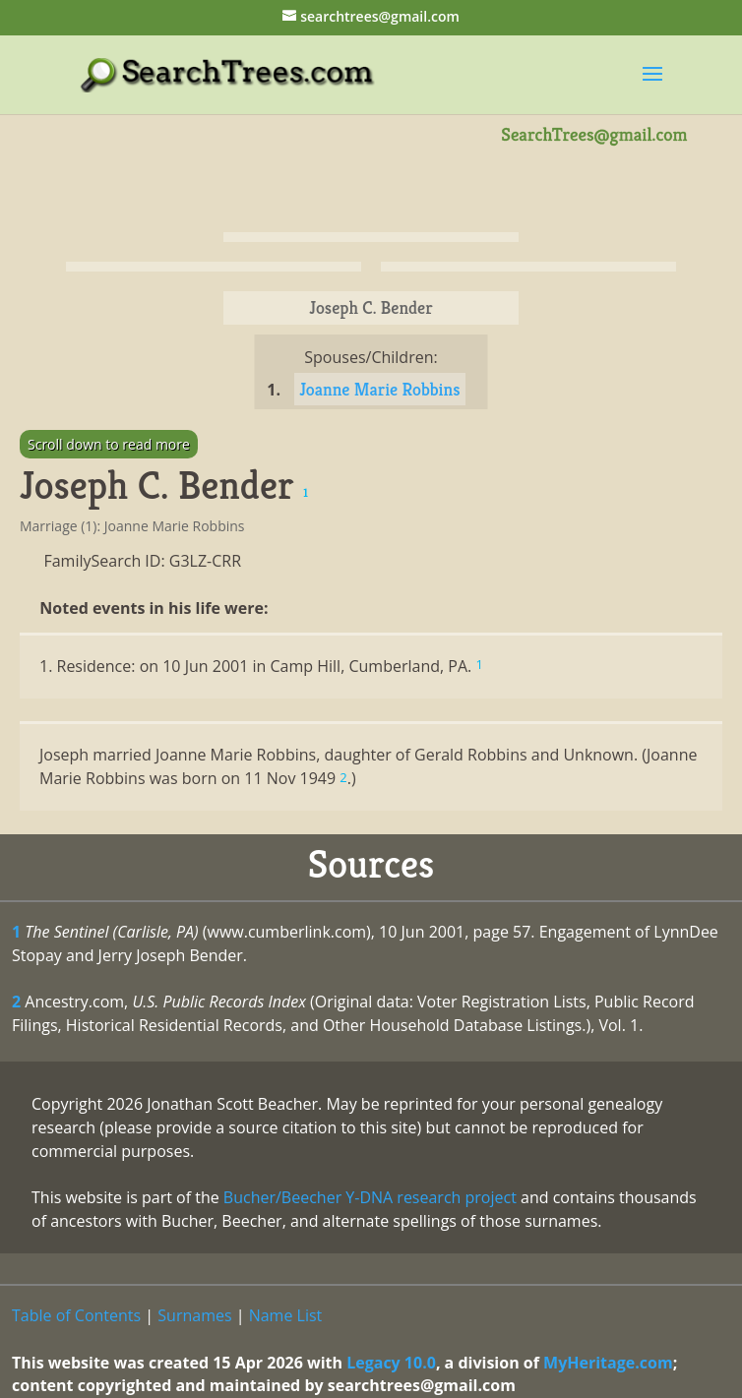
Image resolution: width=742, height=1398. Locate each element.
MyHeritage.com (608, 1362)
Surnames (194, 1315)
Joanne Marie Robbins (379, 389)
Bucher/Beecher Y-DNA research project (370, 1197)
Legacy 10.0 (391, 1362)
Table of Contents (76, 1315)
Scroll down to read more (109, 444)
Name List (286, 1315)
